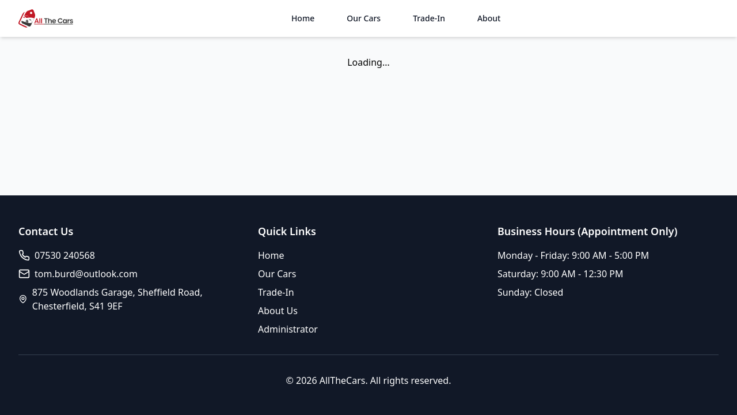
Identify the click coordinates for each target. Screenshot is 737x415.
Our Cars (364, 18)
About (489, 18)
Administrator (288, 329)
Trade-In (429, 18)
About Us (278, 310)
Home (302, 18)
